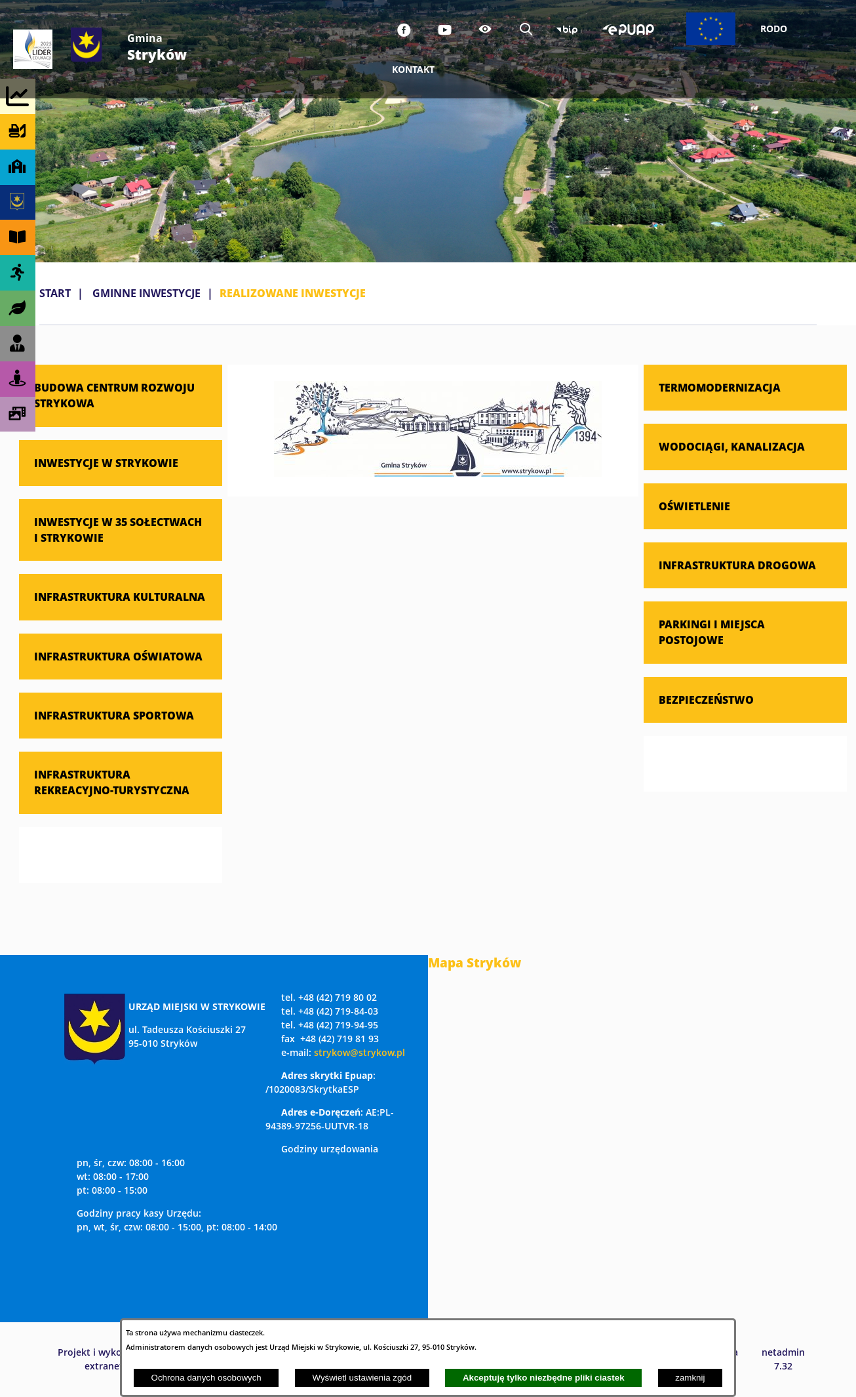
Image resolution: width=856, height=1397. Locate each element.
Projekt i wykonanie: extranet (103, 1359)
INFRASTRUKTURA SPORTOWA (114, 715)
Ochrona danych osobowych (206, 1378)
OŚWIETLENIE (694, 506)
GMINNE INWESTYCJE (146, 293)
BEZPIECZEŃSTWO (706, 699)
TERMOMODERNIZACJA (720, 387)
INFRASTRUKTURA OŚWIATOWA (118, 656)
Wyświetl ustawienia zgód (362, 1378)
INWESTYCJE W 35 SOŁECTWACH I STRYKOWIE (118, 529)
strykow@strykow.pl (359, 1052)
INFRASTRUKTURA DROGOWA (737, 565)
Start (55, 293)
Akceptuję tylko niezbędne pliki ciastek (544, 1378)
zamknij (690, 1378)
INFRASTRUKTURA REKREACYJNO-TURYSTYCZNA (111, 782)
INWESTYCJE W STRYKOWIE (106, 462)
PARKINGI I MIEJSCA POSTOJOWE (712, 632)
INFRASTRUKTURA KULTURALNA (119, 596)
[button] (438, 472)
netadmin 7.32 (783, 1359)
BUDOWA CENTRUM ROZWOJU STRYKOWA (114, 395)
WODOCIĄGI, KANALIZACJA (732, 446)
